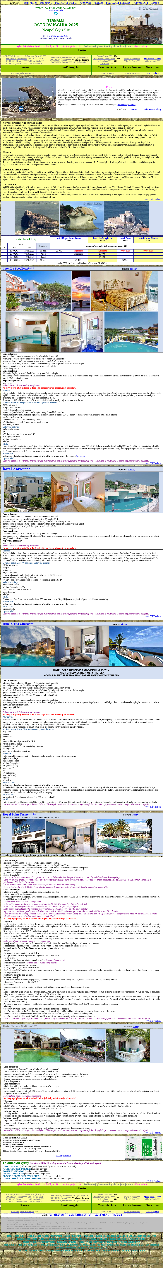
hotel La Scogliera (102, 238)
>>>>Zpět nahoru (63, 1156)
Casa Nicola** (152, 73)
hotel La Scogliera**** (18, 268)
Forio (109, 87)
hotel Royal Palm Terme (68, 238)
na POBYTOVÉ (57, 1215)
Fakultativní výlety (152, 109)
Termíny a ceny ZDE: (58, 36)
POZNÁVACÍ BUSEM (66, 3)
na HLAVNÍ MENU (99, 1215)
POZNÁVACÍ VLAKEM (91, 3)
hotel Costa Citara (148, 238)
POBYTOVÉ (46, 3)
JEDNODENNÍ (141, 3)
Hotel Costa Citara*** (18, 623)
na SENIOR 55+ (77, 1215)
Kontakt (155, 2)
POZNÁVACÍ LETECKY (118, 3)
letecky (133, 269)
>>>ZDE (133, 109)
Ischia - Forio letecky (25, 239)
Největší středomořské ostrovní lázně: (22, 122)
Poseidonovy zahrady (127, 104)
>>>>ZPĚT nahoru (153, 199)
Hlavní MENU (30, 2)
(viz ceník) (80, 456)
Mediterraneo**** (152, 58)
